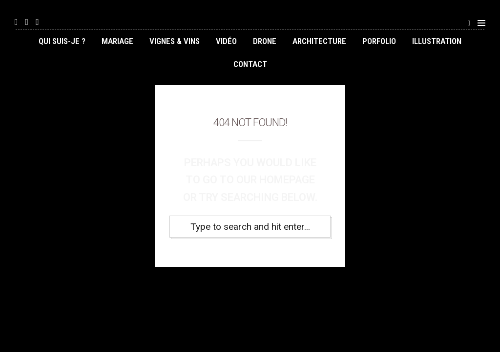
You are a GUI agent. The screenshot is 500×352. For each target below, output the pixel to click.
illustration (436, 41)
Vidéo (226, 41)
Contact (250, 64)
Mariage (117, 41)
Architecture (319, 41)
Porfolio (379, 41)
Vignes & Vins (174, 41)
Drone (264, 41)
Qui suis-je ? (62, 41)
